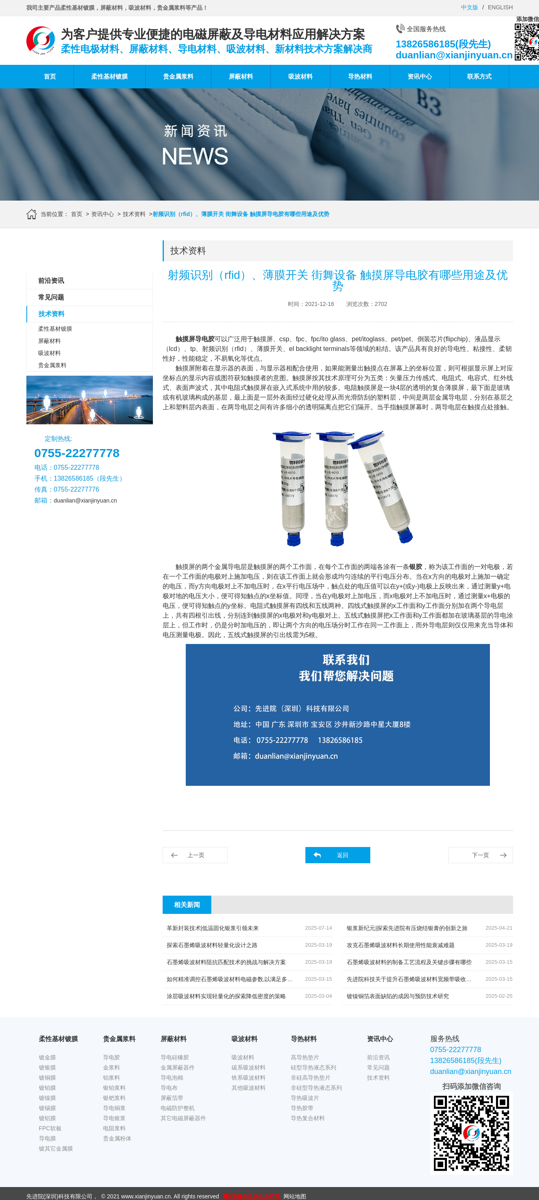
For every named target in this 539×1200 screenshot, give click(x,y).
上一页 (195, 855)
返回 (342, 855)
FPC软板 (50, 1128)
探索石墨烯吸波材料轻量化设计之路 (212, 945)
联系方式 (479, 76)
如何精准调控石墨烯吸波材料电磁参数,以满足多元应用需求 (241, 979)
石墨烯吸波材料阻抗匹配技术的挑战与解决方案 (226, 962)
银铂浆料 (114, 1087)
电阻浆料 (114, 1128)
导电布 (169, 1087)
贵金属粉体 (117, 1138)
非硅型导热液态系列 (316, 1087)
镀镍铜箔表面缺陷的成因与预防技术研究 (398, 996)
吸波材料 (300, 76)
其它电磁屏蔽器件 (183, 1118)
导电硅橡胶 (175, 1057)
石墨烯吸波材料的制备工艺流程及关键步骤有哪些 (409, 962)
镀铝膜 (47, 1118)
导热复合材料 (308, 1118)
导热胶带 (302, 1108)
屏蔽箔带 (172, 1098)
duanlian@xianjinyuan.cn (85, 500)
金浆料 (111, 1067)
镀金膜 (47, 1057)
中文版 (469, 7)
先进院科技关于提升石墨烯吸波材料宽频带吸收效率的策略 (420, 979)
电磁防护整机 (178, 1108)
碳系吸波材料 (249, 1067)
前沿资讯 (51, 280)
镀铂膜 (47, 1087)
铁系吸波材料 (249, 1077)
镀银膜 (47, 1067)
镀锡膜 (47, 1108)
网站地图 (294, 1196)
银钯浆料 (114, 1098)
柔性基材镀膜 (109, 76)
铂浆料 (111, 1077)
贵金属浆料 (178, 76)
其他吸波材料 (249, 1087)
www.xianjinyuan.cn (146, 1196)
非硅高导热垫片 (311, 1077)
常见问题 (51, 297)
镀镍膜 (47, 1098)
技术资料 (134, 214)
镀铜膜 (47, 1077)
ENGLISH (500, 7)
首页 (50, 76)
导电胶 (111, 1057)
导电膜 (47, 1138)
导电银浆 (114, 1118)
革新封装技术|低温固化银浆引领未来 (213, 928)
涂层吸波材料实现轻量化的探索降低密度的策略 (226, 996)
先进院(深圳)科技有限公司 (59, 1196)
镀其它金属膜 (56, 1148)
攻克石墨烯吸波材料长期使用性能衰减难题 (401, 945)
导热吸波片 (305, 1098)
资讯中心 (420, 76)
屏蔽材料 (241, 76)
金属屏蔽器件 (178, 1067)
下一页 (480, 855)
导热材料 (360, 76)
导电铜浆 (114, 1108)
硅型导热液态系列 (313, 1067)
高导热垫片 (305, 1057)
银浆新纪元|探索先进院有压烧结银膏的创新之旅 (407, 928)
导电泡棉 (172, 1077)
